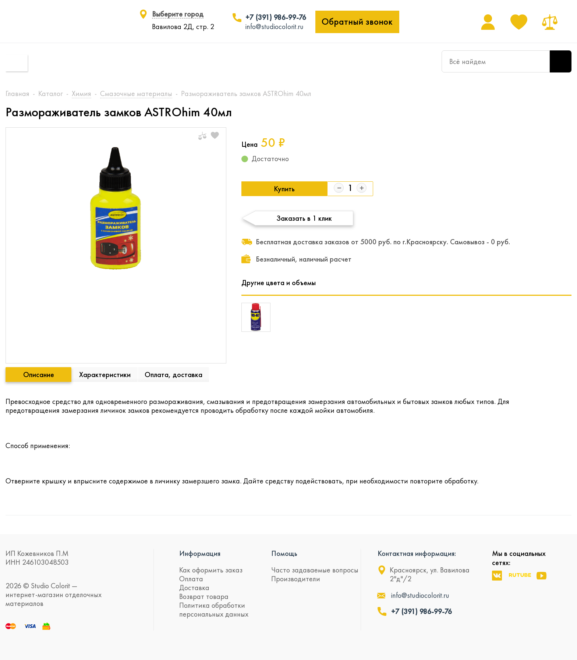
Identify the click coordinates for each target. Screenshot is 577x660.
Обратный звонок (357, 21)
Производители (295, 578)
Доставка (194, 587)
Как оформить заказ (211, 569)
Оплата (191, 578)
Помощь (284, 553)
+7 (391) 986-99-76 (275, 17)
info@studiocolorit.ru (274, 26)
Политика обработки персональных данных (213, 609)
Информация (199, 553)
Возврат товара (204, 596)
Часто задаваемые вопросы (314, 569)
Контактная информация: (417, 553)
